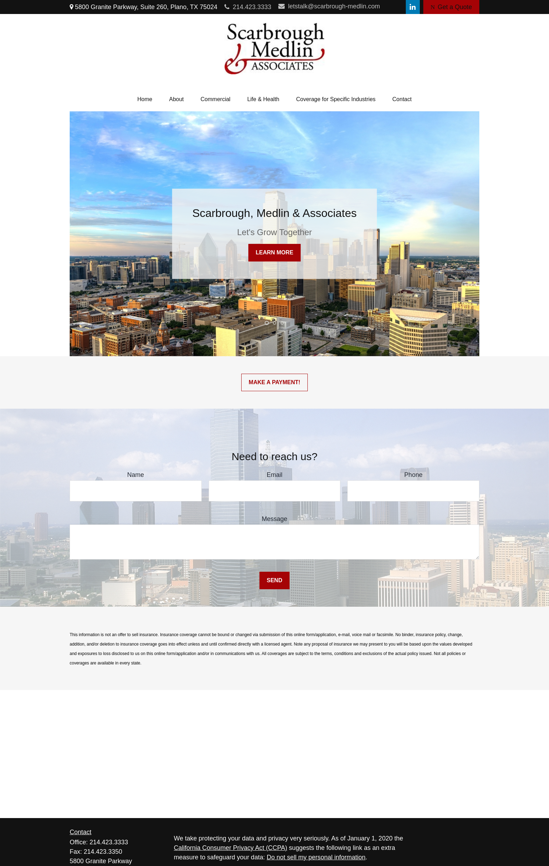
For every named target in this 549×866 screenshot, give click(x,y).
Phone (413, 474)
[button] (145, 99)
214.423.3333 (247, 6)
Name (135, 474)
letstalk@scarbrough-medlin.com (329, 6)
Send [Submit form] (274, 580)
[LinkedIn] (413, 7)
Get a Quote (451, 6)
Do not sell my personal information (316, 857)
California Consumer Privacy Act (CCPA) (230, 847)
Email (274, 474)
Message (274, 518)
